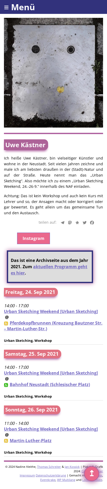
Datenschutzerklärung (51, 475)
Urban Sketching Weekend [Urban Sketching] (51, 311)
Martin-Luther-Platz (31, 440)
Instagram (33, 238)
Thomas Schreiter (49, 467)
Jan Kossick (72, 467)
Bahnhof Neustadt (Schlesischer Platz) (50, 384)
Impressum (27, 475)
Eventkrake (47, 480)
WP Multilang (66, 480)
